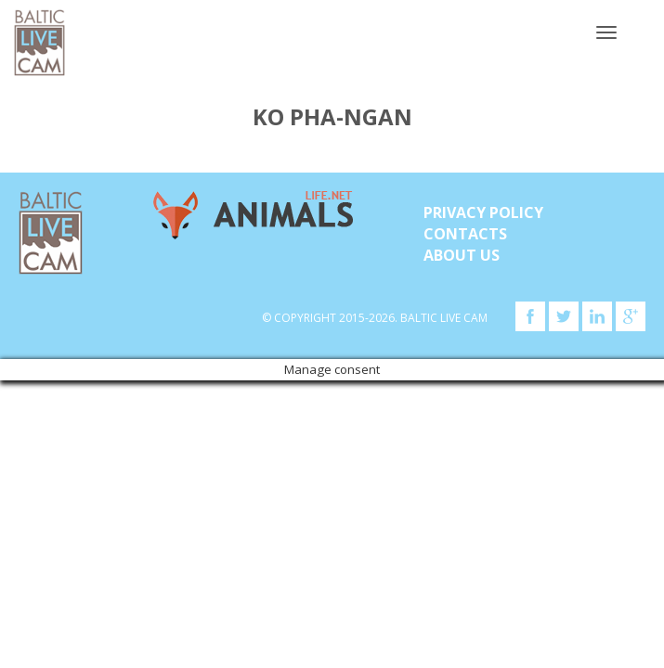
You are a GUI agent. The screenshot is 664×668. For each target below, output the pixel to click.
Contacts (465, 234)
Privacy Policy (483, 212)
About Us (461, 255)
